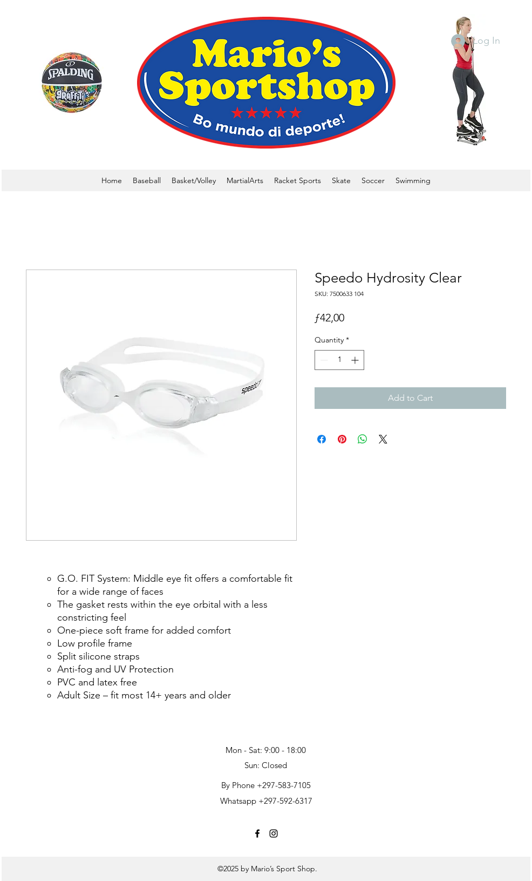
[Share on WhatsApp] (362, 439)
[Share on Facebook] (321, 439)
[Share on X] (383, 439)
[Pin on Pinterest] (342, 439)
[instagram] (273, 833)
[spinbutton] (339, 360)
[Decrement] (323, 360)
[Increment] (356, 360)
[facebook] (257, 833)
